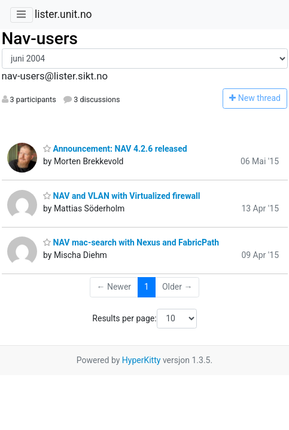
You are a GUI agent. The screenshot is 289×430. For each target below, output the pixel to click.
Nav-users (40, 38)
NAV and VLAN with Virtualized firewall (121, 196)
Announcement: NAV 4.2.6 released (115, 148)
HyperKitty (141, 360)
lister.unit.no (63, 14)
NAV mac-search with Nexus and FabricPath (131, 242)
